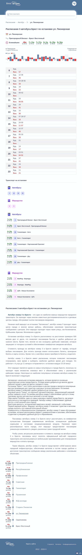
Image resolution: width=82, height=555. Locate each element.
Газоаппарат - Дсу (18, 256)
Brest (8, 3)
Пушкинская (16, 495)
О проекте (51, 544)
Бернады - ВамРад (19, 285)
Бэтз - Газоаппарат (19, 238)
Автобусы (14, 187)
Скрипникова (16, 520)
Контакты (58, 544)
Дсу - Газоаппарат (18, 262)
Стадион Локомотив (19, 507)
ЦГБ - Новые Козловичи (20, 291)
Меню (74, 4)
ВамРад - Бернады (19, 279)
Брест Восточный (18, 526)
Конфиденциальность (69, 544)
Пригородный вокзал (19, 463)
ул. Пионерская (15, 34)
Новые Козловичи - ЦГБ (20, 297)
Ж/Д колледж (16, 501)
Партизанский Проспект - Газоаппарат (25, 250)
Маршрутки (15, 200)
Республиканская (18, 469)
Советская (15, 482)
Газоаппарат (16, 488)
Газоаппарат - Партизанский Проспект (25, 244)
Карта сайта (31, 544)
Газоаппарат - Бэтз (19, 232)
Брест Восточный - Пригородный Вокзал (27, 226)
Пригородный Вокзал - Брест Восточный (26, 38)
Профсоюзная (16, 476)
